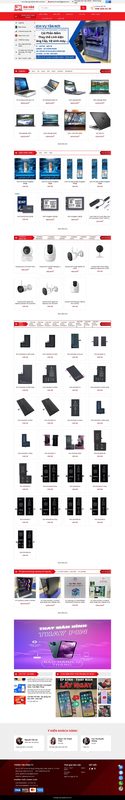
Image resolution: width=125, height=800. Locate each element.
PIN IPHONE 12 (50, 420)
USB (50, 153)
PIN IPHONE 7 (25, 519)
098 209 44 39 (103, 8)
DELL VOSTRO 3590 (75, 133)
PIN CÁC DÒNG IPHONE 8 (55, 324)
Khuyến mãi (47, 18)
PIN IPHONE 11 (50, 453)
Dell (33, 71)
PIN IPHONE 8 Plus (50, 486)
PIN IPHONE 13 (74, 387)
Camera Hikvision (50, 237)
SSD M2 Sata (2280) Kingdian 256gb (75, 182)
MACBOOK (68, 71)
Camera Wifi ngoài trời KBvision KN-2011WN (50, 302)
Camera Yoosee (92, 237)
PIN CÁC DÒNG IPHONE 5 (32, 324)
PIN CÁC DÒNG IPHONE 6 (40, 324)
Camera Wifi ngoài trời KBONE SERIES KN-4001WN (25, 302)
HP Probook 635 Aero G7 (25, 100)
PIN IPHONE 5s (25, 552)
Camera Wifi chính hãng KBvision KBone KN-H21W (99, 267)
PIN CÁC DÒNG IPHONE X (63, 324)
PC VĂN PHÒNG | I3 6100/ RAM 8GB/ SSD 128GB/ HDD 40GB (50, 601)
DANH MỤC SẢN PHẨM (24, 16)
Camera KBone (62, 237)
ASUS (43, 71)
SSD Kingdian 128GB (75, 216)
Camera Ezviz (73, 237)
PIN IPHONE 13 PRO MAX (25, 387)
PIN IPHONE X (25, 486)
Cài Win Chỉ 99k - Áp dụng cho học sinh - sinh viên (39, 700)
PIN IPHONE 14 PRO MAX (25, 354)
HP (38, 71)
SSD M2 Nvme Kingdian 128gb (50, 182)
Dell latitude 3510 (25, 133)
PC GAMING (82, 571)
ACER (53, 71)
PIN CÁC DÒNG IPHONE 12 (79, 324)
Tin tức (82, 14)
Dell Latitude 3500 (99, 100)
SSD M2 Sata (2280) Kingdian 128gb (100, 182)
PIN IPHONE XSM (75, 453)
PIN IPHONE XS (99, 453)
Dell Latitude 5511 (75, 100)
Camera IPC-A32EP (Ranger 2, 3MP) (50, 267)
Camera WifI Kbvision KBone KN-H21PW (75, 302)
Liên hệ (61, 18)
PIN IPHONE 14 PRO (50, 354)
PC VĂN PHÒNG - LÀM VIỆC (67, 571)
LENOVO (60, 71)
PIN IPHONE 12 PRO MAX (100, 387)
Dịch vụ (69, 14)
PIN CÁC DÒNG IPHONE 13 (87, 324)
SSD (40, 153)
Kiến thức (95, 14)
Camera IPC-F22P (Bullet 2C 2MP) (75, 267)
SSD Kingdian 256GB (50, 216)
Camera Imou (83, 237)
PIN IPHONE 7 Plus (100, 486)
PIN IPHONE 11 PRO (25, 453)
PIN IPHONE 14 (99, 354)
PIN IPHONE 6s (75, 519)
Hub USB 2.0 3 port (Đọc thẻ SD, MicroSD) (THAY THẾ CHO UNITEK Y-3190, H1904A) (99, 217)
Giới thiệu (43, 14)
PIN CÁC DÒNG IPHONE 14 (95, 324)
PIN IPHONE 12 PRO (25, 420)
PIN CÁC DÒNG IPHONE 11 (71, 324)
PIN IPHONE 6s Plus (50, 519)
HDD (45, 153)
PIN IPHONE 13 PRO (50, 387)
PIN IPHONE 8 (75, 486)
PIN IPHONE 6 (100, 519)
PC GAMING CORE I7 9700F (25, 600)
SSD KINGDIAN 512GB (25, 216)
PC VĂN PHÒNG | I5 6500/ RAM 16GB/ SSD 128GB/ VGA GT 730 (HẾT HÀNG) (100, 601)
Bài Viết (57, 14)
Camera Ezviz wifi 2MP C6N (25, 267)
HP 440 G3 (100, 133)
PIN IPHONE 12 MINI (74, 420)
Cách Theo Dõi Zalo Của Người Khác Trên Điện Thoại (39, 688)
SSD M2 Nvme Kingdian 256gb (25, 182)
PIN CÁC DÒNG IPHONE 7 (48, 324)
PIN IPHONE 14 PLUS (75, 354)
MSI (48, 71)
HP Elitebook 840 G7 (50, 100)
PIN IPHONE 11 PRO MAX (100, 420)
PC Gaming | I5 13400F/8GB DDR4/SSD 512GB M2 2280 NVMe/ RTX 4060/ (75, 601)
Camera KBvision (39, 237)
